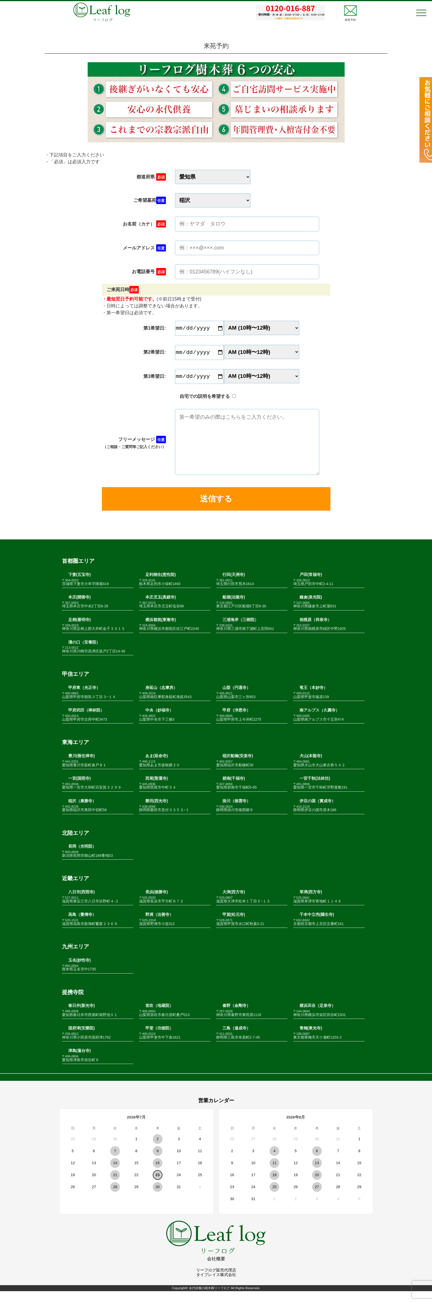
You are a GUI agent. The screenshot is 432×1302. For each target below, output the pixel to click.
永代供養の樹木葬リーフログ (209, 1299)
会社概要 (216, 1269)
